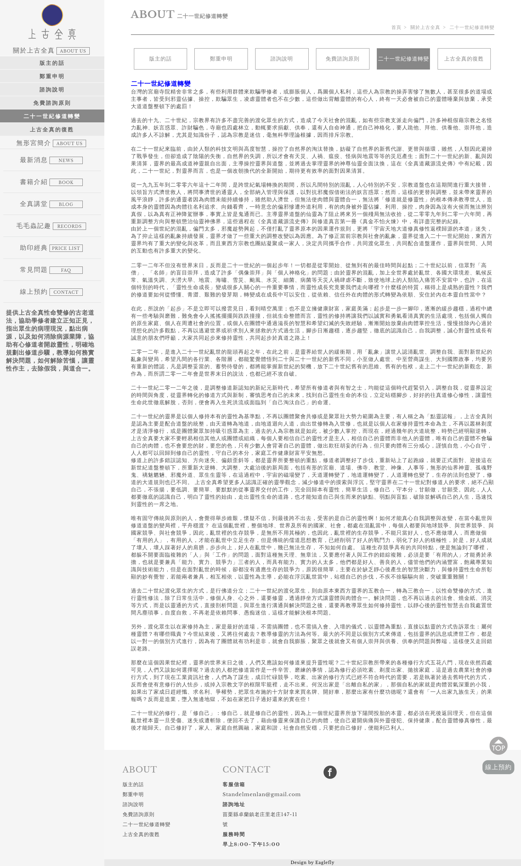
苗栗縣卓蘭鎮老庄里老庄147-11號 (260, 819)
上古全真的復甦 (52, 129)
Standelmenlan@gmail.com (262, 794)
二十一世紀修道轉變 (52, 116)
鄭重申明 (52, 76)
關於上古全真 (425, 27)
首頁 (396, 27)
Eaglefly (325, 862)
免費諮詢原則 (52, 102)
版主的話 (52, 63)
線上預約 (498, 767)
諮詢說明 (52, 89)
